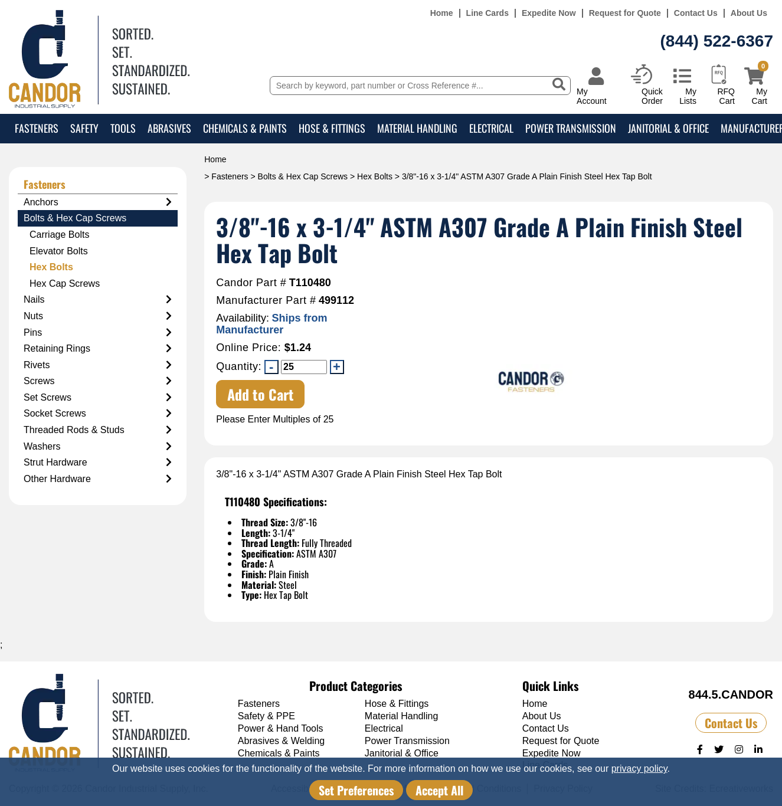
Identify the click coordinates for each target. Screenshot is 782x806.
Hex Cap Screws (65, 284)
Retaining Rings (98, 348)
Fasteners (36, 128)
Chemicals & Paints (245, 128)
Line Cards (487, 13)
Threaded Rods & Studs (98, 430)
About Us (749, 13)
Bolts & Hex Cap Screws (303, 176)
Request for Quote (625, 13)
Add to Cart (260, 394)
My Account (592, 96)
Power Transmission (570, 128)
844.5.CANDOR (731, 694)
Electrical (491, 128)
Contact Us (696, 13)
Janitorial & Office (668, 128)
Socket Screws (98, 413)
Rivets (98, 365)
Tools (123, 128)
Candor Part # (251, 283)
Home (441, 13)
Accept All (439, 790)
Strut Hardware (98, 462)
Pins (98, 332)
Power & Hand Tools (280, 728)
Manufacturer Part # (266, 300)
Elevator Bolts (59, 251)
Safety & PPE (266, 716)
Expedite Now (549, 13)
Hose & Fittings (332, 128)
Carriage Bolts (59, 235)
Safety (84, 128)
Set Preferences (356, 790)
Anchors (98, 202)
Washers (98, 446)
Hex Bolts (374, 176)
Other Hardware (98, 479)
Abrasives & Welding (281, 741)
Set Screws (98, 397)
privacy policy (639, 769)
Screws (98, 381)
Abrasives (169, 128)
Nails (98, 299)
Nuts (98, 316)
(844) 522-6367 (716, 41)
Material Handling (417, 128)
